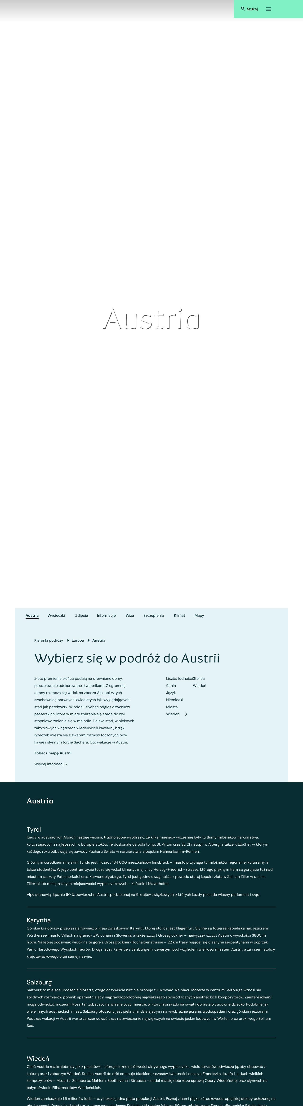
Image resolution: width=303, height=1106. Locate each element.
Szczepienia (153, 615)
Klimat (179, 615)
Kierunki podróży (48, 640)
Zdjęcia (81, 615)
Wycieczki (56, 615)
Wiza (130, 615)
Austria (32, 615)
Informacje (106, 615)
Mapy (199, 615)
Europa (78, 640)
